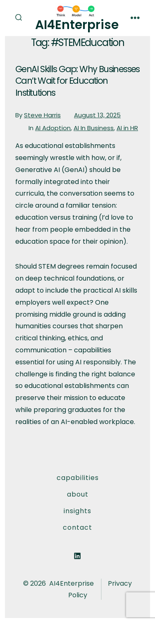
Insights (77, 511)
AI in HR (127, 128)
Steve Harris (42, 115)
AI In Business (94, 128)
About (77, 494)
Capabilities (78, 477)
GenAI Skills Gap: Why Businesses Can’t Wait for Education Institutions (77, 81)
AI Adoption (53, 128)
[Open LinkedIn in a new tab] (78, 556)
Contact (77, 527)
